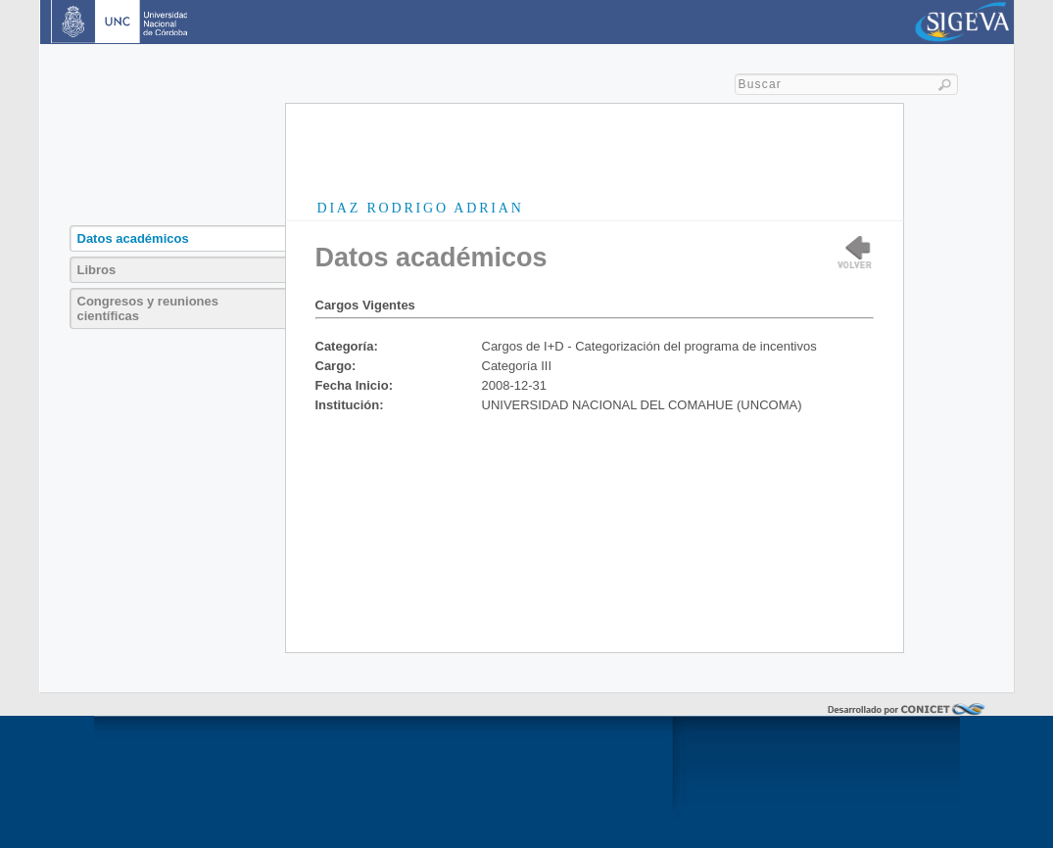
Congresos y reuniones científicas (147, 308)
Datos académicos (133, 238)
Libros (97, 269)
